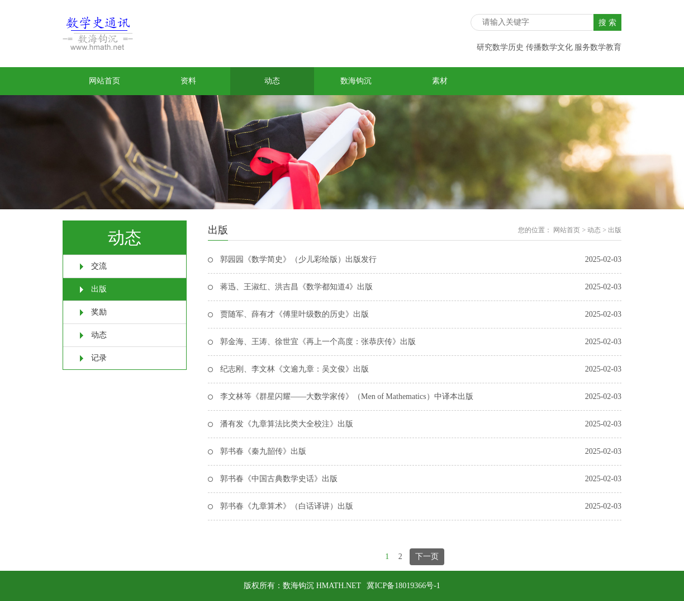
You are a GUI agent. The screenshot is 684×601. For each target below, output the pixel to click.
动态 (272, 81)
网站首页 (104, 81)
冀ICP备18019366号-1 (403, 585)
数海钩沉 (356, 81)
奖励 (99, 312)
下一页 (427, 556)
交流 (99, 266)
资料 (188, 81)
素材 (440, 81)
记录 (99, 358)
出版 (99, 289)
